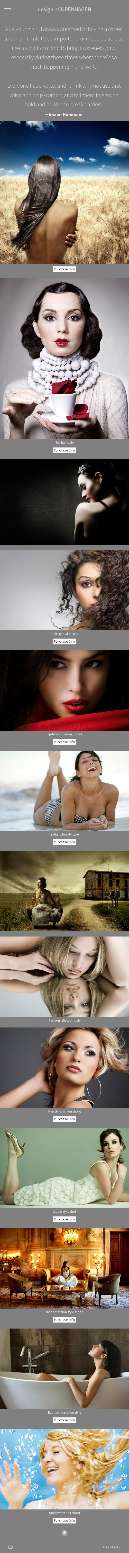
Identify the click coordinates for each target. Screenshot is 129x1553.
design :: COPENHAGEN (64, 9)
